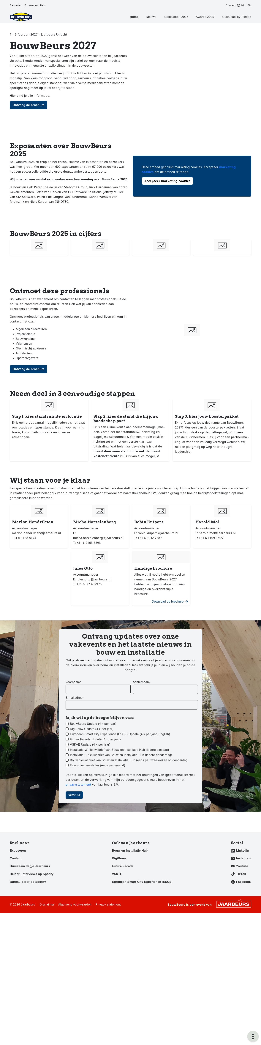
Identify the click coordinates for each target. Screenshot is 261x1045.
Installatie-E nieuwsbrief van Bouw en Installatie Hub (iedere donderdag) (121, 755)
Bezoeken (16, 5)
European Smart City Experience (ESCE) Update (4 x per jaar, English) (120, 734)
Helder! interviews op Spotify (32, 874)
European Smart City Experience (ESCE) (142, 881)
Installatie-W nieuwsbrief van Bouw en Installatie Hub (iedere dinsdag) (119, 749)
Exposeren (31, 5)
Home (134, 16)
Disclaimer (46, 904)
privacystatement (79, 784)
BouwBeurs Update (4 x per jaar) (93, 723)
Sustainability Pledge (236, 16)
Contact (230, 5)
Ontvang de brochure (29, 105)
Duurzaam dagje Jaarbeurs (30, 866)
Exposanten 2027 (176, 16)
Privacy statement (108, 904)
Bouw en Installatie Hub (130, 850)
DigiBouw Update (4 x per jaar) (92, 729)
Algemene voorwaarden (75, 904)
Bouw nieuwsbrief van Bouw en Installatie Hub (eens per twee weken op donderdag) (129, 760)
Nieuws (151, 16)
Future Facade (123, 866)
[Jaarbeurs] (233, 904)
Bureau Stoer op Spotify (28, 881)
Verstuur (74, 795)
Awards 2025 (205, 16)
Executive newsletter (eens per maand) (97, 765)
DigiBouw (119, 858)
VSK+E (117, 874)
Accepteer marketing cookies (168, 181)
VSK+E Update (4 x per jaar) (90, 744)
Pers (43, 5)
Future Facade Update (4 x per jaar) (95, 739)
